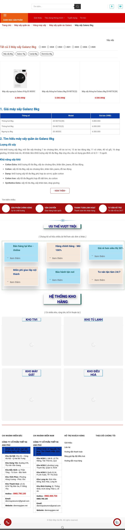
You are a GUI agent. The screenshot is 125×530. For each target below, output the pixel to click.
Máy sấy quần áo (22, 25)
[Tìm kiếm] (77, 6)
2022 (58, 47)
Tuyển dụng (72, 18)
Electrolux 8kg (46, 54)
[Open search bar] (62, 527)
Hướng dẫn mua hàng (73, 461)
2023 (42, 47)
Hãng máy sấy (39, 25)
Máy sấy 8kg (8, 54)
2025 (75, 47)
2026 (83, 47)
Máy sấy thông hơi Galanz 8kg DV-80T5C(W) (100, 91)
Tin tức (83, 18)
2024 (50, 47)
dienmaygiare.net (20, 506)
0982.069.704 (50, 496)
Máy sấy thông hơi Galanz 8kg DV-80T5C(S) (59, 91)
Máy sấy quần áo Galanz (60, 25)
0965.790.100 (19, 494)
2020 (92, 47)
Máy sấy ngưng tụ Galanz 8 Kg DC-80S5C (18, 91)
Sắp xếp (110, 40)
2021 (67, 47)
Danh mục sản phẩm (13, 17)
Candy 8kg (33, 54)
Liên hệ (67, 447)
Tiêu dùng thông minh (55, 18)
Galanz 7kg (21, 54)
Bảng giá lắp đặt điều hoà (75, 456)
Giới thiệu (38, 18)
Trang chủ (6, 25)
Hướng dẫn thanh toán (74, 452)
